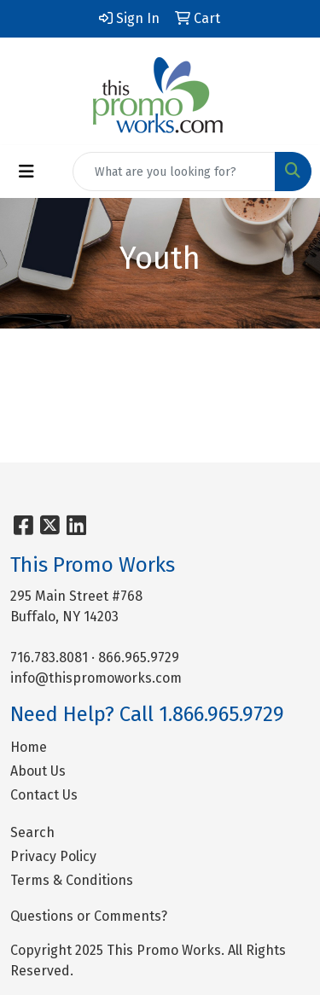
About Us (38, 771)
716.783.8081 (49, 657)
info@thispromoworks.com (96, 678)
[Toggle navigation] (26, 171)
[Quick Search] (174, 171)
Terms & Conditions (71, 880)
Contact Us (44, 795)
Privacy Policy (53, 856)
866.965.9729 (138, 657)
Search (32, 832)
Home (28, 747)
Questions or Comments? (88, 916)
